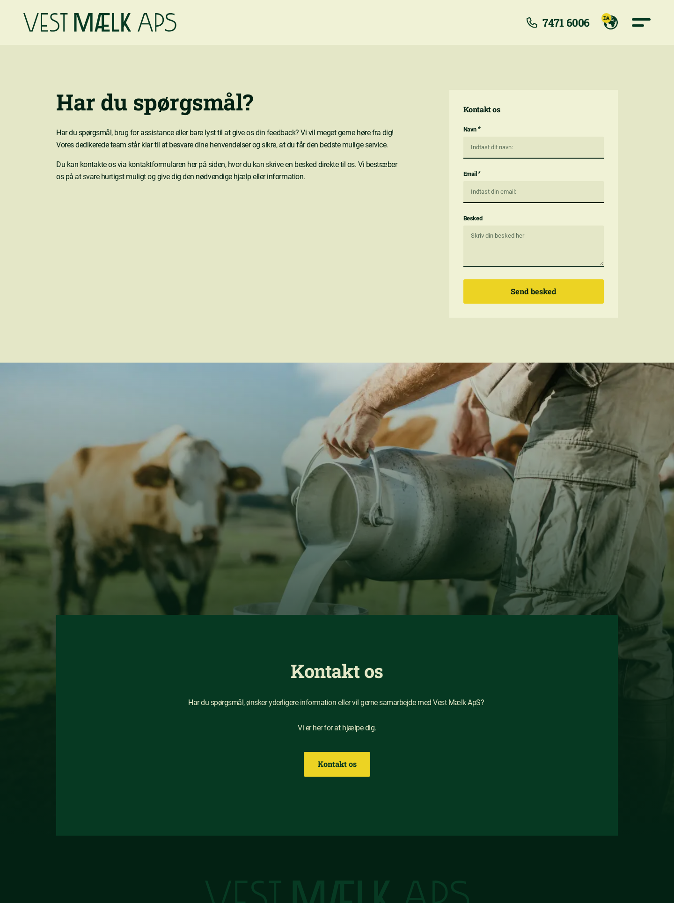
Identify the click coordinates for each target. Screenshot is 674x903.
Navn (471, 129)
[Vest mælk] (99, 22)
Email (472, 173)
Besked (472, 218)
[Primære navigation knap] (641, 22)
